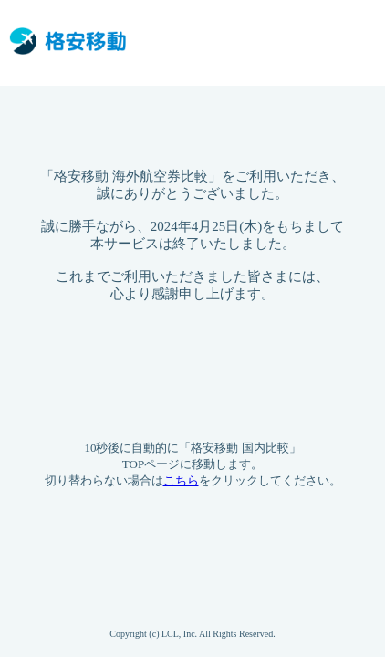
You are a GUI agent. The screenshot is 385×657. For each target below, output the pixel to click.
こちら (181, 480)
